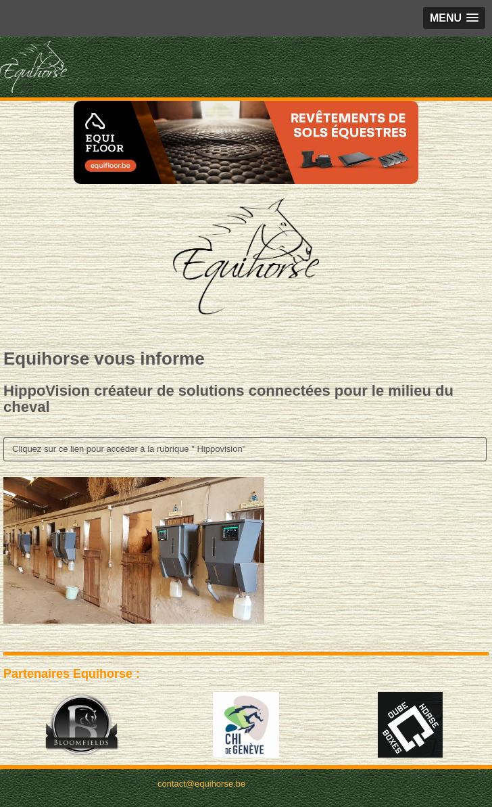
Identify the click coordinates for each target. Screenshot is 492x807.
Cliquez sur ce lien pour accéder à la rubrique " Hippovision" (128, 449)
